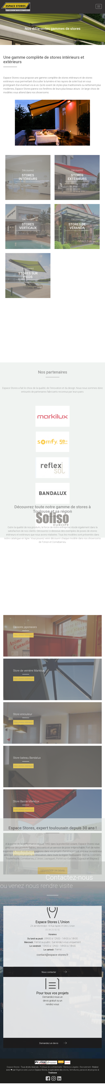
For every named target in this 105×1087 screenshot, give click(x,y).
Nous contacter (49, 972)
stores (66, 1070)
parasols (84, 1070)
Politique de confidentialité (51, 1067)
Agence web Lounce (25, 1070)
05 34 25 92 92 (52, 929)
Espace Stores (13, 1067)
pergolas (93, 1070)
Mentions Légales (70, 1067)
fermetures (74, 1070)
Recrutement (85, 1067)
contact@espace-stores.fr (52, 954)
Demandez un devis (48, 1043)
